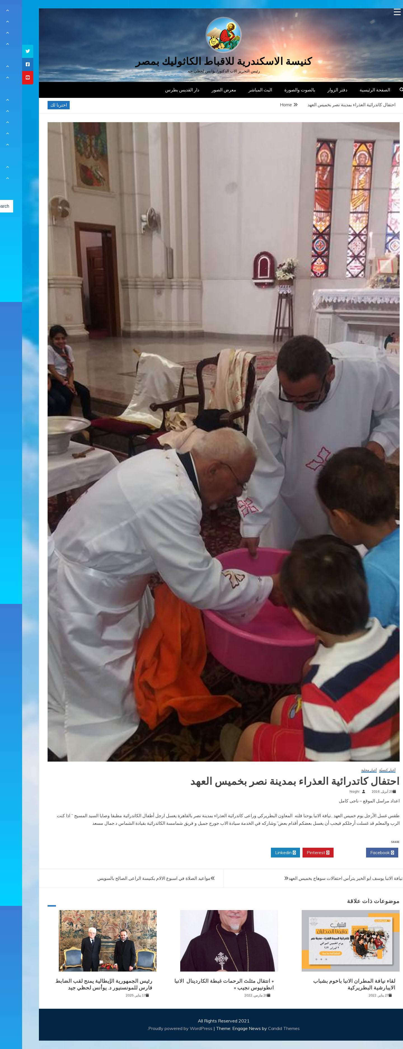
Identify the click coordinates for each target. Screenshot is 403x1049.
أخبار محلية (347, 770)
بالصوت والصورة (277, 90)
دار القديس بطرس (160, 90)
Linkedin (263, 852)
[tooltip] (5, 51)
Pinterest (296, 852)
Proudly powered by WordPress (158, 1028)
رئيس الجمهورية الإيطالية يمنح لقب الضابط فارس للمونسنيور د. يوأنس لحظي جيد (81, 984)
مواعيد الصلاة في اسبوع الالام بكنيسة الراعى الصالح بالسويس (131, 878)
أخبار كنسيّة (365, 770)
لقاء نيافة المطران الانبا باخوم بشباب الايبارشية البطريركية (332, 984)
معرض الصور (201, 90)
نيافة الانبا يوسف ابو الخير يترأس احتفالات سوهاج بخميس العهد (323, 878)
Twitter (327, 852)
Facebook (360, 852)
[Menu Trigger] (375, 12)
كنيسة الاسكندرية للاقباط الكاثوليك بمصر (201, 61)
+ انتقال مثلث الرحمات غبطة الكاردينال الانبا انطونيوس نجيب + (202, 984)
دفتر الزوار (315, 90)
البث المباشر (238, 90)
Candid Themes (262, 1028)
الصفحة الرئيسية (353, 90)
